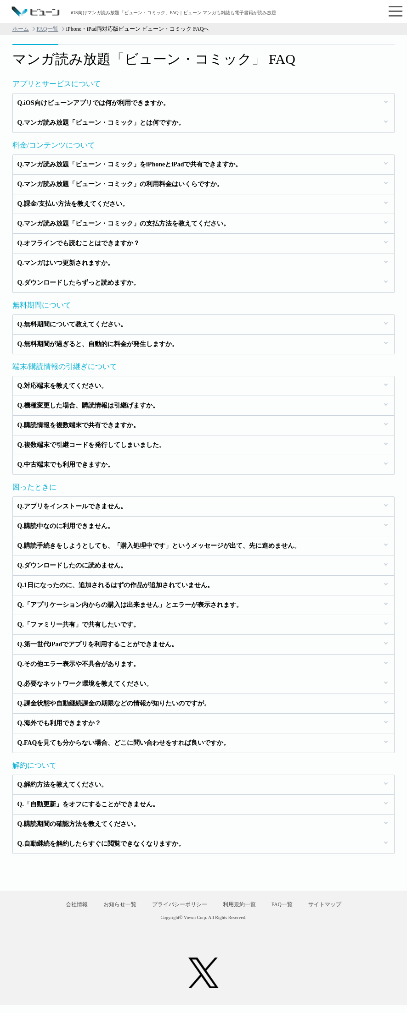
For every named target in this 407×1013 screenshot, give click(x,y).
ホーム (20, 29)
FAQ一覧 (47, 29)
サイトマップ (345, 908)
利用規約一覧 (243, 908)
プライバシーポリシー (175, 908)
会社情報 (56, 908)
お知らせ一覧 (107, 908)
